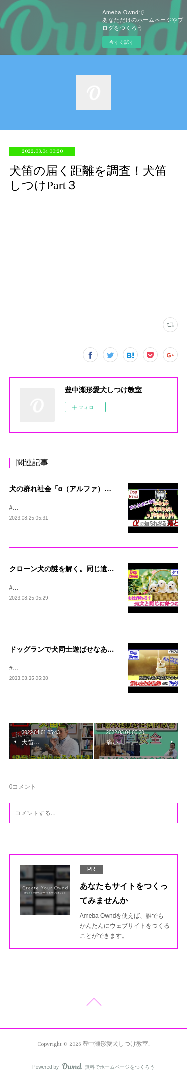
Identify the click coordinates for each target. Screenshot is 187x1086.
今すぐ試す (121, 42)
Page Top (93, 1005)
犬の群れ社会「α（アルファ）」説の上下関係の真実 (92, 489)
